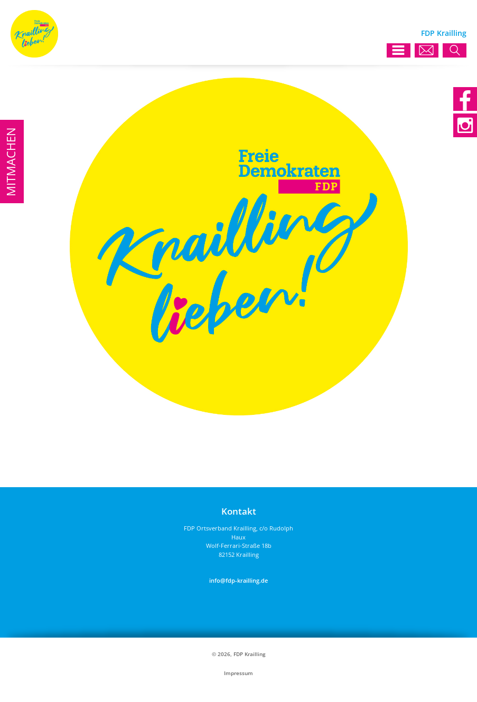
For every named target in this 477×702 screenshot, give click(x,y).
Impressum (238, 673)
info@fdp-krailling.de (238, 580)
